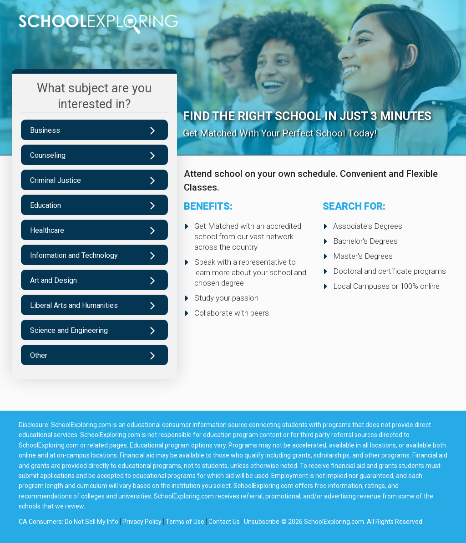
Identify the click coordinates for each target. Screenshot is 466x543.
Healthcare (47, 230)
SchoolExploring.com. (334, 521)
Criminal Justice (55, 180)
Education (45, 205)
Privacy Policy (142, 521)
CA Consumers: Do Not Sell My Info (68, 521)
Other (38, 355)
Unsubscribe (261, 521)
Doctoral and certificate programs (389, 271)
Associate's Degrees (367, 226)
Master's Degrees (363, 256)
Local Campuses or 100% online (386, 286)
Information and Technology (74, 255)
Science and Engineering (69, 330)
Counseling (48, 155)
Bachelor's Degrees (365, 241)
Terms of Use (185, 521)
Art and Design (53, 280)
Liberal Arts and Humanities (74, 305)
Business (45, 130)
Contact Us (224, 521)
